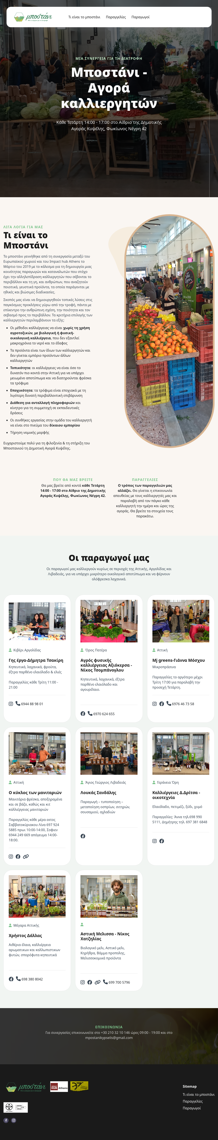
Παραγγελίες (116, 17)
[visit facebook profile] (6, 1120)
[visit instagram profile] (13, 1120)
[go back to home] (25, 1087)
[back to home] (33, 17)
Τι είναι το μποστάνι (84, 17)
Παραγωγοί (141, 17)
